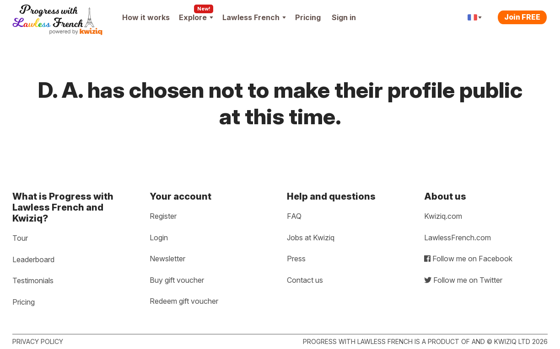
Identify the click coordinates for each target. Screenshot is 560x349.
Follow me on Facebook (468, 258)
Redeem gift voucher (184, 301)
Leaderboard (33, 259)
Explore (196, 17)
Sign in (344, 17)
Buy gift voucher (177, 280)
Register (163, 216)
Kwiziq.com (443, 216)
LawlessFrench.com (457, 237)
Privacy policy (37, 341)
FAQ (294, 216)
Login (159, 237)
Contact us (305, 280)
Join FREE (522, 16)
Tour (20, 238)
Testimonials (33, 280)
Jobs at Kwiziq (310, 237)
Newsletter (167, 258)
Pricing (308, 17)
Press (296, 258)
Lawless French (254, 17)
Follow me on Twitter (463, 280)
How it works (146, 17)
